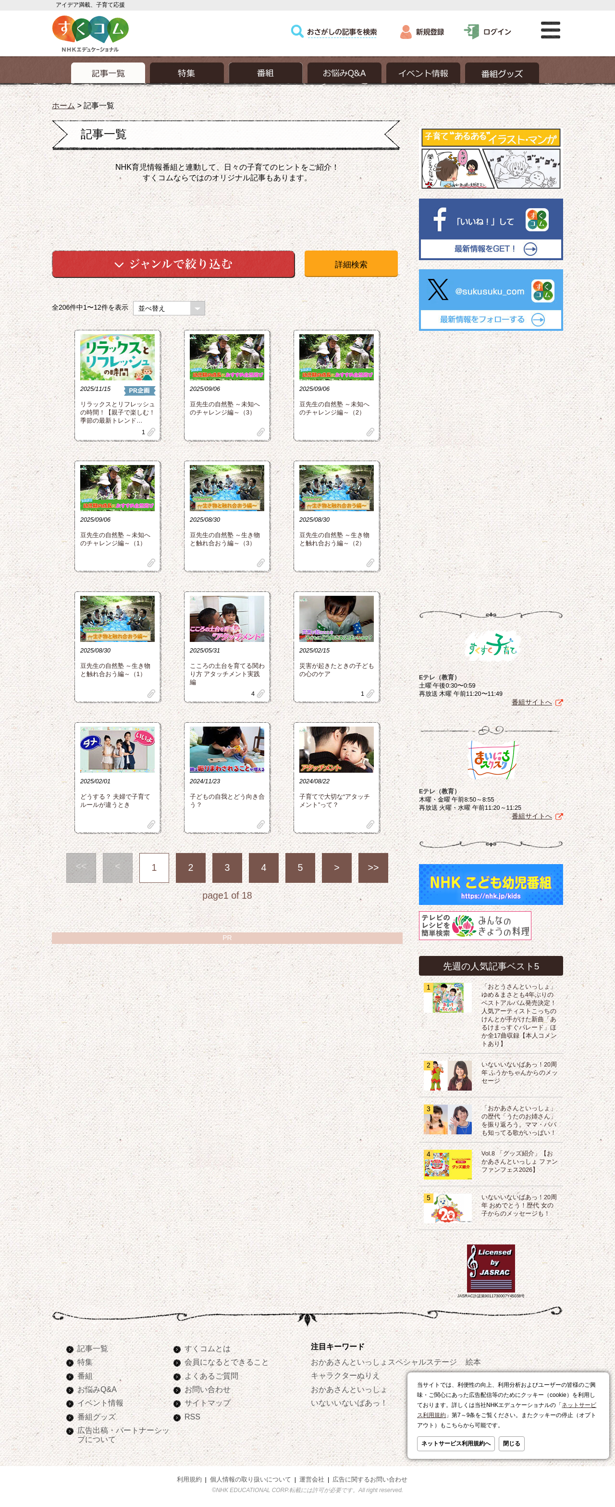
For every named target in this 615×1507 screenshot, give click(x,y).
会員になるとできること (226, 1361)
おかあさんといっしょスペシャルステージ (384, 1361)
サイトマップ (207, 1402)
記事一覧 (92, 1348)
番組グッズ (96, 1416)
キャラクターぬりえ (345, 1375)
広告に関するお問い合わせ (369, 1479)
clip (151, 432)
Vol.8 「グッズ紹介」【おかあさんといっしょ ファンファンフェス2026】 (519, 1161)
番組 (85, 1375)
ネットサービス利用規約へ (456, 1443)
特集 (85, 1361)
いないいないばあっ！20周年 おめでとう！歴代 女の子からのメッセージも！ (519, 1205)
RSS (192, 1416)
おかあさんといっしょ (349, 1389)
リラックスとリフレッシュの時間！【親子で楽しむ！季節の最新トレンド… (117, 412)
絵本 (473, 1361)
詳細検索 (351, 264)
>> (373, 867)
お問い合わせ (207, 1389)
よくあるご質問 (211, 1375)
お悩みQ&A (97, 1389)
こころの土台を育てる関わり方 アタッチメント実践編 (227, 674)
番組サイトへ (532, 702)
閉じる (511, 1443)
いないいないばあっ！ (349, 1402)
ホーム (63, 105)
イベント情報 (100, 1402)
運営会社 (311, 1479)
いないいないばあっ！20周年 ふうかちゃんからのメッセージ (519, 1072)
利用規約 (189, 1479)
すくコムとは (207, 1348)
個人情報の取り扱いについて (250, 1479)
